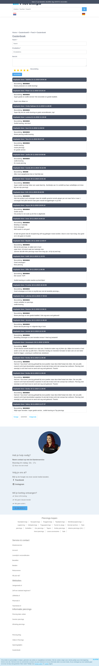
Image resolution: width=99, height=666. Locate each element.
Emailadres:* (16, 48)
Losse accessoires (53, 531)
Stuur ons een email (20, 465)
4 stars (24, 70)
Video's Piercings (18, 640)
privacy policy (39, 664)
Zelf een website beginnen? (21, 590)
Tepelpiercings (60, 522)
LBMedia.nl (16, 595)
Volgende (32, 417)
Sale (63, 531)
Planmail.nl (16, 601)
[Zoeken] (47, 9)
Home (14, 32)
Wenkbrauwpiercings (75, 522)
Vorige (16, 417)
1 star (15, 70)
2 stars (18, 70)
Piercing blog (16, 635)
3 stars (21, 70)
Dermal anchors (72, 525)
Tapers (49, 528)
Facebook (18, 480)
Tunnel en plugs (59, 525)
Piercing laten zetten (19, 614)
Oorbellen (28, 528)
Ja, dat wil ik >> (20, 508)
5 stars (27, 70)
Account (15, 550)
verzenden (17, 74)
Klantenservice (17, 545)
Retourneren (16, 570)
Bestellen (15, 560)
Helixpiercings (32, 525)
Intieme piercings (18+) (75, 528)
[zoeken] (84, 9)
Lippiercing (21, 525)
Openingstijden (17, 645)
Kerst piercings (39, 531)
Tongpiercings (47, 522)
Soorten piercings (18, 619)
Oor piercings (39, 528)
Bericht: (14, 56)
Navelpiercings (22, 522)
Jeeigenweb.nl (17, 585)
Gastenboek (16, 650)
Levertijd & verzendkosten (20, 555)
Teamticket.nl (16, 606)
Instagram (18, 484)
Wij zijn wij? (16, 575)
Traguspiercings (45, 525)
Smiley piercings (59, 528)
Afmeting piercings (18, 624)
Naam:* (14, 40)
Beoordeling (34, 69)
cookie (46, 664)
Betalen (14, 565)
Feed (33, 32)
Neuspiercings (35, 522)
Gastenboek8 (24, 32)
